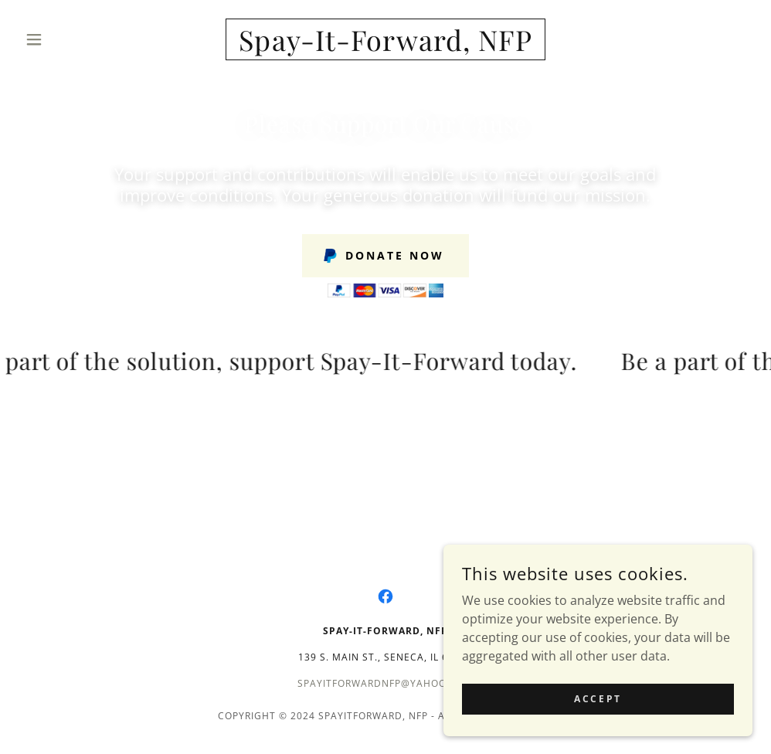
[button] (74, 39)
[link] (386, 46)
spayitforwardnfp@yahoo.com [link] (385, 683)
